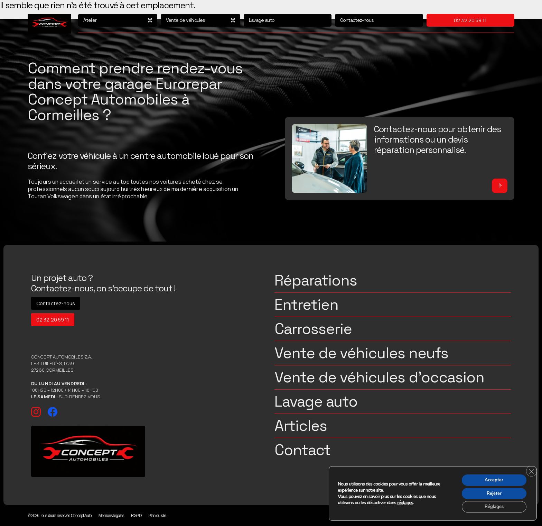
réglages (405, 501)
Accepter (491, 477)
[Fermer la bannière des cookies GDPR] (530, 468)
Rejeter (491, 491)
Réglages (491, 506)
